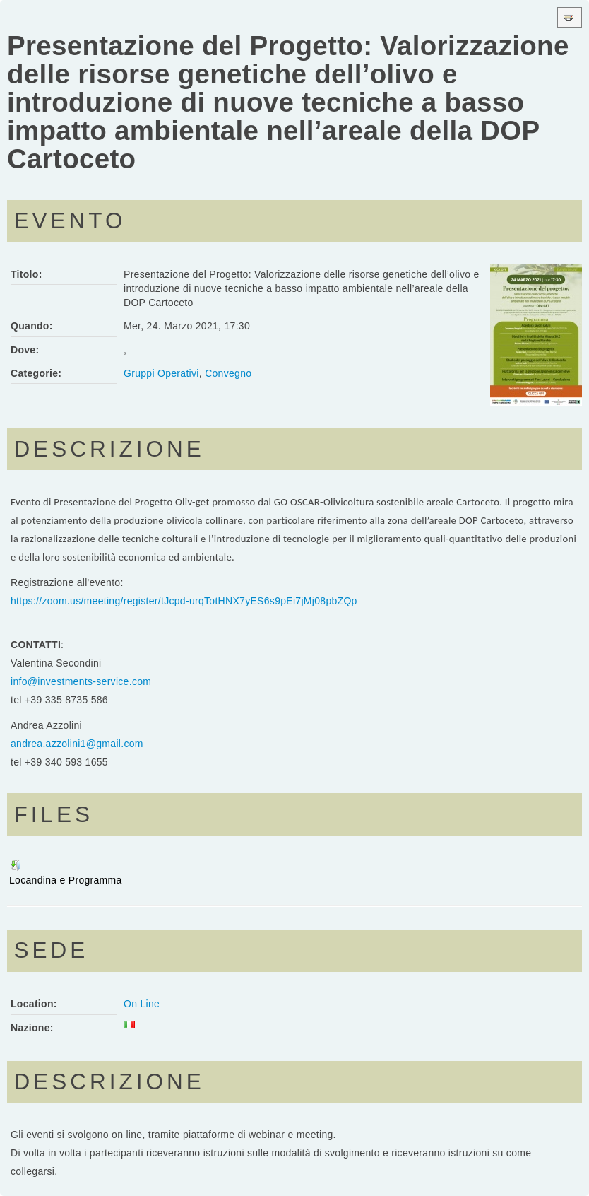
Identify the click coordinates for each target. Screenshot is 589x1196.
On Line (142, 1003)
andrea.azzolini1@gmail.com (77, 743)
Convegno (228, 373)
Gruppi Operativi (161, 373)
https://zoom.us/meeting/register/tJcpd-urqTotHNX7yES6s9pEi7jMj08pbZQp (184, 600)
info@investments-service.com (81, 681)
